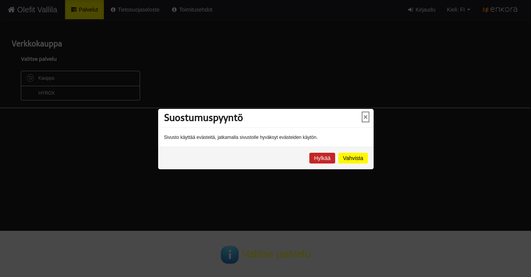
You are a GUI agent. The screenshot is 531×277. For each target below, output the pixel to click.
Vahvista (353, 158)
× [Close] (365, 117)
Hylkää (322, 158)
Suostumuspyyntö (203, 117)
